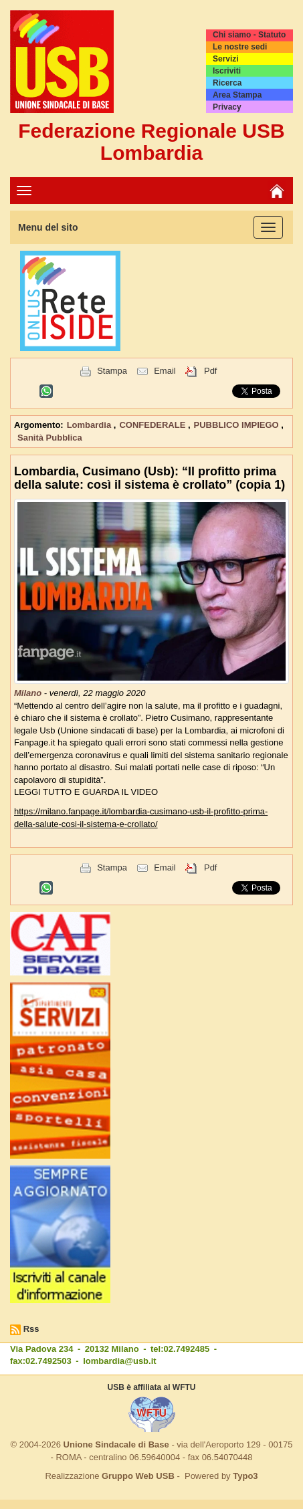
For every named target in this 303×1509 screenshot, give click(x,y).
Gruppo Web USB (138, 1476)
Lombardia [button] (90, 425)
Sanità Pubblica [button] (49, 438)
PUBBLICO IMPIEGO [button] (238, 425)
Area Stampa (237, 95)
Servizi (226, 59)
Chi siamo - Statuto (249, 34)
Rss (31, 1329)
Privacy (227, 107)
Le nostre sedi (240, 46)
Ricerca (227, 83)
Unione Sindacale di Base (116, 1444)
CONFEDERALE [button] (153, 425)
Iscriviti (227, 71)
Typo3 (245, 1476)
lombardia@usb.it (119, 1361)
